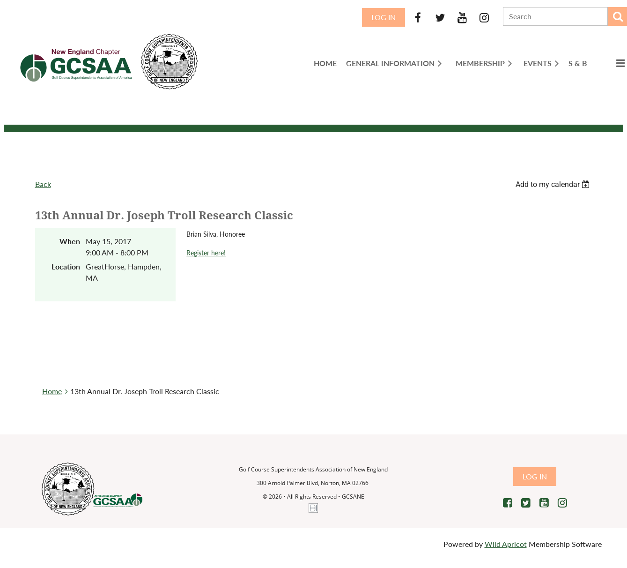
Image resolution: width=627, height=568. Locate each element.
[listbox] (554, 184)
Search (617, 16)
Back (43, 183)
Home (52, 391)
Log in (383, 17)
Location (66, 266)
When (69, 241)
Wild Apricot (506, 543)
